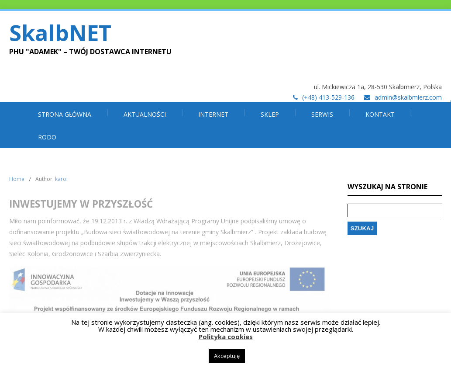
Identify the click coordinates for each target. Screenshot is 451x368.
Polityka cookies (226, 336)
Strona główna (64, 114)
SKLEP (270, 114)
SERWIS (322, 114)
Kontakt (380, 114)
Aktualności (145, 114)
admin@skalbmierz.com (408, 97)
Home (16, 179)
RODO (47, 137)
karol (61, 179)
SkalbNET (60, 33)
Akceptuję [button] (227, 356)
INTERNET (213, 114)
